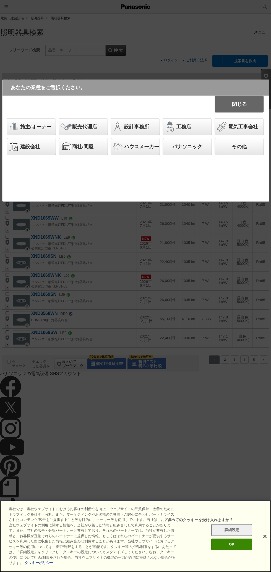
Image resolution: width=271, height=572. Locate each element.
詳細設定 (232, 530)
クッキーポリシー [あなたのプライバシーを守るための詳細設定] (39, 563)
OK (231, 544)
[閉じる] (265, 536)
